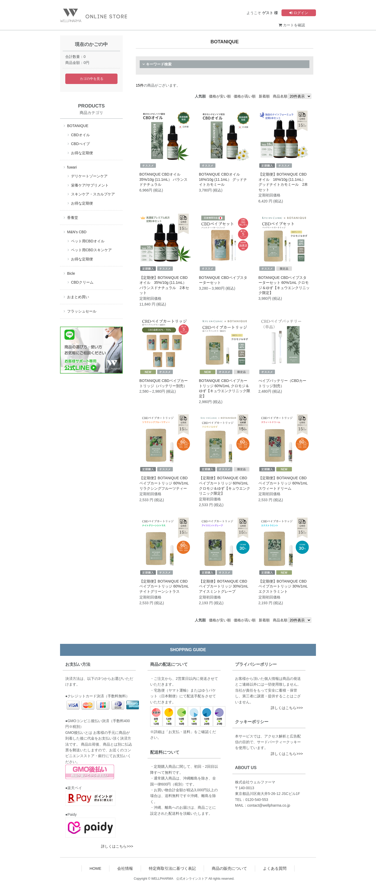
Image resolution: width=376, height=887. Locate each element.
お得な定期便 (82, 153)
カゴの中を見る (91, 79)
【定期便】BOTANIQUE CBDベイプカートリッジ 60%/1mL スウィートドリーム (283, 483)
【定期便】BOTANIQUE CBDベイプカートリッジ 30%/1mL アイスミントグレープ (223, 586)
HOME (95, 868)
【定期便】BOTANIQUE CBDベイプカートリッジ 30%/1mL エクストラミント (283, 586)
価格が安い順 (220, 96)
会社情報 (125, 868)
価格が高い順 (245, 96)
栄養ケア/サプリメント (90, 185)
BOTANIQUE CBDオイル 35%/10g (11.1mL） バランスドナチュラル (163, 179)
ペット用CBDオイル (87, 241)
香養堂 (72, 217)
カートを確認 (292, 25)
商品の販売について (229, 868)
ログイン (298, 13)
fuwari (72, 167)
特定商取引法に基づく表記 (172, 868)
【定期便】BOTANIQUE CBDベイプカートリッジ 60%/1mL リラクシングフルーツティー (164, 483)
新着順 (264, 96)
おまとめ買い (78, 297)
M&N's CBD (76, 232)
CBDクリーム (82, 282)
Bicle (71, 273)
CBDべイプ (80, 144)
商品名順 (280, 96)
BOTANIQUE (77, 126)
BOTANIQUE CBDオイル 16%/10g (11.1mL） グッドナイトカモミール (223, 179)
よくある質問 (274, 868)
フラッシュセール (81, 311)
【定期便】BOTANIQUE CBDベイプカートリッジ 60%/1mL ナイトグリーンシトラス (164, 586)
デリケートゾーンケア (89, 176)
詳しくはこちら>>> (117, 846)
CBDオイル (80, 135)
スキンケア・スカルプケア (93, 194)
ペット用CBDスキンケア (91, 250)
